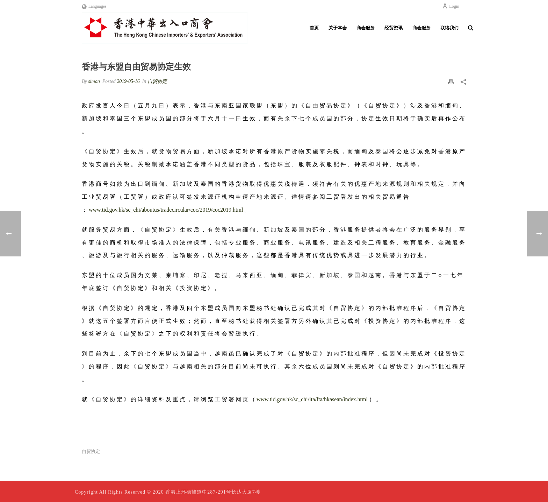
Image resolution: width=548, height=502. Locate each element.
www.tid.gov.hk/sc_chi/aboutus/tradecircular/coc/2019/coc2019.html (166, 210)
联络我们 (449, 27)
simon (94, 81)
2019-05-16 (128, 81)
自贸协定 (157, 81)
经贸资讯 (393, 27)
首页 (314, 27)
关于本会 (338, 27)
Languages (94, 6)
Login (450, 6)
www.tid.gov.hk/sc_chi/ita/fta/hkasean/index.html (312, 399)
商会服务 (365, 27)
